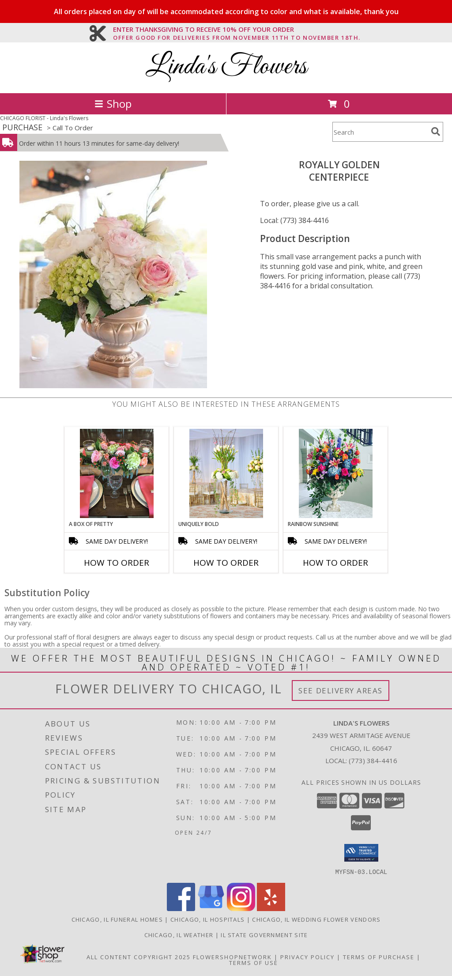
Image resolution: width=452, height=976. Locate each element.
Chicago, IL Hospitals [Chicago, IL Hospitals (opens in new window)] (207, 919)
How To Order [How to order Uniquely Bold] (226, 562)
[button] (361, 853)
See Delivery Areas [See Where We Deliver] (340, 690)
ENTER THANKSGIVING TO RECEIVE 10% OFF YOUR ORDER (237, 29)
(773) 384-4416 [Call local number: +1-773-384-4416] (373, 760)
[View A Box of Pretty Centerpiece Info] (117, 473)
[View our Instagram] (241, 908)
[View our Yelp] (271, 908)
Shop (113, 103)
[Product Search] (380, 131)
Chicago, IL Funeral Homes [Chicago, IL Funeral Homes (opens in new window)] (117, 919)
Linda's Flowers (226, 67)
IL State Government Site (264, 934)
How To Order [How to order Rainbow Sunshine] (335, 562)
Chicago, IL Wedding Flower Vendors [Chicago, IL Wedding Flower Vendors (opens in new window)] (316, 919)
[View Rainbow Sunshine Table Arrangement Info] (336, 473)
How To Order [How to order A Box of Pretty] (116, 562)
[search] (436, 131)
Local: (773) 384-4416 (294, 220)
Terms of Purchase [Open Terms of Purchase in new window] (378, 957)
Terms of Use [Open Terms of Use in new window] (253, 962)
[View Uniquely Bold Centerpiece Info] (226, 473)
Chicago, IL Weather (179, 934)
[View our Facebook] (181, 908)
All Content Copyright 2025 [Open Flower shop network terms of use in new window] (139, 957)
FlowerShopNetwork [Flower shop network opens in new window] (232, 957)
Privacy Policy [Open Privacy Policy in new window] (307, 957)
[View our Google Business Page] (211, 908)
